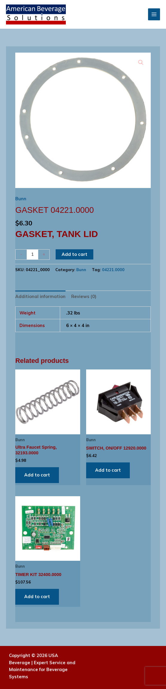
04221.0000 (113, 269)
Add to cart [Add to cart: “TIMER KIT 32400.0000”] (37, 596)
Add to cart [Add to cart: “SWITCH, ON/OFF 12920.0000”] (108, 470)
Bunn (20, 198)
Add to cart (74, 254)
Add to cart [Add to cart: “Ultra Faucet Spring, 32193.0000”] (37, 475)
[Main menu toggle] (154, 14)
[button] (140, 62)
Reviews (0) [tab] (83, 296)
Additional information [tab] (40, 296)
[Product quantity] (32, 254)
